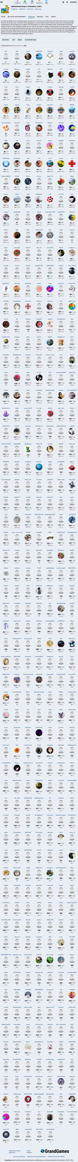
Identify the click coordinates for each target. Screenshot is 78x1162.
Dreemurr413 (72, 710)
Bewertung (31, 17)
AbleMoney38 (28, 798)
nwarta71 (39, 462)
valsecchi (17, 937)
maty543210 (61, 212)
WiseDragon (28, 444)
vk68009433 (17, 656)
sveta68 (28, 497)
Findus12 (39, 301)
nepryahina (50, 745)
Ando (61, 832)
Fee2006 (39, 1059)
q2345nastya (72, 1007)
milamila (50, 763)
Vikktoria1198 (50, 1007)
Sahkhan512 (39, 868)
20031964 (50, 479)
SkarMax (61, 140)
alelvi (72, 319)
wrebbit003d (72, 1042)
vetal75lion (6, 355)
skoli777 (28, 248)
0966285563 (6, 426)
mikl (28, 158)
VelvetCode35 (17, 920)
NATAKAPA (39, 51)
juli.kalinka (39, 532)
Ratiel (28, 176)
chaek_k (39, 920)
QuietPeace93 (61, 532)
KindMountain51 (39, 798)
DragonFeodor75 (28, 763)
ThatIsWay (50, 1042)
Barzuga (61, 87)
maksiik (28, 69)
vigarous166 (50, 674)
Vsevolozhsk (39, 230)
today (50, 283)
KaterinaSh (28, 514)
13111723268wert (72, 390)
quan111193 (17, 621)
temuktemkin (50, 426)
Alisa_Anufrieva (6, 123)
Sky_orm (39, 248)
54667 (72, 868)
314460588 (28, 990)
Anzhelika (17, 815)
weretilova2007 (17, 1042)
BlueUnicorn (72, 639)
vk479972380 (17, 972)
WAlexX (6, 532)
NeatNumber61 (72, 745)
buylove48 (72, 444)
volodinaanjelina (50, 621)
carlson (6, 692)
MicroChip (39, 355)
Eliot (61, 497)
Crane (6, 780)
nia (39, 87)
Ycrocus (39, 176)
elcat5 (72, 656)
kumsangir (17, 248)
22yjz (50, 230)
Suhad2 (50, 462)
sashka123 (50, 497)
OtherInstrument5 (28, 674)
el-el (39, 158)
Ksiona (6, 319)
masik (61, 230)
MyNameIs (50, 586)
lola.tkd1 (17, 426)
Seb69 (72, 1024)
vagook (17, 105)
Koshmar (17, 337)
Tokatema (61, 798)
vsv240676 (6, 621)
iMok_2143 (28, 479)
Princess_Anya (50, 355)
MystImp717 (6, 283)
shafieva (61, 920)
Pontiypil (28, 885)
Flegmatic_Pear (17, 955)
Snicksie (28, 972)
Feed (46, 17)
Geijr (17, 51)
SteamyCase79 (17, 639)
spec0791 (61, 955)
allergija (61, 1042)
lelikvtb (72, 885)
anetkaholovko (50, 1059)
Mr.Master (39, 586)
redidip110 (17, 497)
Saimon (72, 69)
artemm (50, 903)
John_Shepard (72, 265)
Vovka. (17, 194)
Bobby (17, 710)
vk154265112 (6, 903)
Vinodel (39, 105)
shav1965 (61, 780)
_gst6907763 (72, 514)
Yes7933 (61, 194)
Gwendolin (28, 301)
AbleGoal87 (28, 832)
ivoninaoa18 (39, 763)
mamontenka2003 (61, 372)
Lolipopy (28, 319)
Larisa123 (17, 123)
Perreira (6, 194)
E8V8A (39, 639)
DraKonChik (39, 674)
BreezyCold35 (28, 955)
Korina (72, 920)
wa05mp (28, 621)
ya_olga (39, 408)
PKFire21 (50, 1076)
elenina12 (72, 51)
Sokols (72, 621)
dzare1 (6, 937)
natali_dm (61, 283)
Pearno (6, 586)
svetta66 (17, 462)
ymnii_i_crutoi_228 (17, 532)
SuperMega (17, 1024)
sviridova (17, 568)
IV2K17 (72, 337)
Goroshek (17, 283)
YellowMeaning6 (61, 603)
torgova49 (50, 885)
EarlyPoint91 (6, 603)
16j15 (61, 176)
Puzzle (3, 17)
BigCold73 (39, 550)
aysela (72, 497)
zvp (39, 69)
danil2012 (72, 603)
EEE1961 (50, 123)
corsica (6, 69)
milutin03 (50, 51)
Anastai (50, 408)
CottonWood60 (17, 692)
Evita (61, 937)
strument (61, 1007)
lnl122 (6, 639)
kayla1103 (50, 176)
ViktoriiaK (50, 832)
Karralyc (17, 586)
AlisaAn (50, 337)
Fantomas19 (50, 990)
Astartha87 (72, 479)
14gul (61, 51)
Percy (17, 87)
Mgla (17, 230)
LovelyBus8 (17, 603)
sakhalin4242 (50, 265)
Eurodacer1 (50, 868)
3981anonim (39, 123)
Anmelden (73, 2)
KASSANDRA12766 (6, 955)
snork (6, 850)
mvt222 (72, 87)
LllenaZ (17, 372)
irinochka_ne (39, 426)
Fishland (28, 920)
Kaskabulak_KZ (39, 1042)
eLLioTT (39, 372)
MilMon (61, 692)
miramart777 (5, 550)
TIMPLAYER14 (72, 568)
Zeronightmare (61, 319)
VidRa (6, 140)
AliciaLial (72, 212)
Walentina (28, 727)
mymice (61, 656)
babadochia (72, 372)
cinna (72, 1059)
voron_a (72, 850)
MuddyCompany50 (50, 514)
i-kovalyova (28, 462)
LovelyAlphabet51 (72, 532)
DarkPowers (39, 727)
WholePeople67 (17, 780)
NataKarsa (28, 1059)
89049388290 (39, 990)
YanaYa (39, 745)
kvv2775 (39, 337)
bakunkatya (39, 194)
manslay (17, 550)
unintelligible (61, 462)
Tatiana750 (39, 444)
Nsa (61, 639)
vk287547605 (6, 674)
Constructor (72, 283)
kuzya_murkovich (6, 656)
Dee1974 (39, 955)
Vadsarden (39, 603)
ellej (17, 745)
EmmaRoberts (72, 815)
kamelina (72, 586)
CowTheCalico (39, 1024)
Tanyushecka (39, 780)
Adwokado (61, 745)
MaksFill (17, 479)
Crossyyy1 (6, 815)
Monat (20, 40)
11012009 (6, 301)
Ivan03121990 (39, 265)
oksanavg (50, 1024)
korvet (28, 903)
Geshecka (39, 497)
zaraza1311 (50, 105)
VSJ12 (28, 550)
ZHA (61, 990)
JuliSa (50, 710)
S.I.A (61, 69)
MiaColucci (61, 550)
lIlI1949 (61, 248)
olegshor (61, 390)
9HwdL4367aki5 (39, 514)
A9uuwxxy (39, 621)
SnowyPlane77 (39, 815)
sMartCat (50, 69)
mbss (28, 212)
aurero (28, 586)
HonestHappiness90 (61, 868)
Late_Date (17, 798)
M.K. (6, 51)
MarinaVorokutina (39, 692)
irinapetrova (17, 727)
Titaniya (6, 212)
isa (72, 158)
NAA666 (72, 105)
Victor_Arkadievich (61, 1024)
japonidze (28, 426)
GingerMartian (17, 301)
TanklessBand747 (6, 444)
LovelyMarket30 (6, 763)
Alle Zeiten (5, 40)
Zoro (61, 355)
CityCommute (39, 1076)
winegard (27, 937)
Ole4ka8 (28, 532)
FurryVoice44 (28, 745)
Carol (6, 87)
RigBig (17, 408)
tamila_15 (72, 832)
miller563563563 (72, 780)
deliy (50, 937)
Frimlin (6, 710)
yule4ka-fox (72, 248)
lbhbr (50, 532)
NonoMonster (6, 408)
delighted (50, 850)
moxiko (61, 850)
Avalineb (6, 497)
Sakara (28, 87)
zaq (6, 798)
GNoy (28, 337)
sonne (6, 727)
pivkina (6, 972)
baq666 (6, 885)
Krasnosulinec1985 (50, 212)
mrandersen (50, 656)
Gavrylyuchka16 (28, 1076)
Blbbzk (6, 568)
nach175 (39, 140)
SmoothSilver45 (6, 479)
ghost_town (16, 868)
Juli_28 (17, 265)
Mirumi (28, 692)
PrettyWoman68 (6, 920)
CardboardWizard (61, 426)
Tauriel (28, 51)
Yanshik (39, 903)
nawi (28, 194)
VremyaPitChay (17, 1059)
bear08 (50, 780)
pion (72, 123)
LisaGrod (72, 426)
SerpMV (72, 550)
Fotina (50, 727)
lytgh (6, 248)
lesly (28, 123)
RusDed (6, 390)
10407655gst (6, 158)
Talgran (72, 176)
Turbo (28, 390)
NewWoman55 (17, 1007)
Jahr (13, 40)
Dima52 (61, 586)
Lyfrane (61, 885)
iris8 (61, 105)
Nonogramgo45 (61, 674)
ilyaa (72, 194)
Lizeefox (61, 727)
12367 (50, 372)
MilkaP (17, 390)
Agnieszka (6, 1059)
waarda (28, 815)
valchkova (17, 850)
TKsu (6, 514)
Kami (6, 990)
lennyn (6, 372)
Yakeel (61, 710)
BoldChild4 (28, 283)
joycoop (72, 230)
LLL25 (28, 140)
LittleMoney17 (61, 337)
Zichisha (50, 87)
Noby (39, 1007)
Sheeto (72, 408)
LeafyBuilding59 (50, 568)
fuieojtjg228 (17, 885)
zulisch (28, 780)
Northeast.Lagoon (61, 815)
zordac (50, 692)
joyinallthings (17, 832)
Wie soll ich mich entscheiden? (17, 17)
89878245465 (28, 850)
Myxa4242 (28, 603)
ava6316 (17, 903)
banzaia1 (6, 1042)
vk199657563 (61, 621)
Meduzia (17, 69)
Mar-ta (6, 105)
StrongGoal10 (28, 639)
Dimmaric (28, 355)
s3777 (50, 158)
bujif (50, 603)
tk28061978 (50, 920)
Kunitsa (72, 955)
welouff (6, 868)
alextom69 (39, 885)
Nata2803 (39, 319)
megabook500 (72, 692)
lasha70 (50, 319)
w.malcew (61, 972)
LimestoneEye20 (61, 568)
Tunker (61, 514)
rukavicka (61, 123)
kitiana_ (17, 763)
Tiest (61, 301)
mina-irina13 (6, 745)
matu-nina (50, 301)
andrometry (28, 656)
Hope (28, 105)
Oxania (39, 212)
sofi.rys (61, 158)
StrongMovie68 (72, 972)
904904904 (6, 462)
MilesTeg (72, 727)
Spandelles (50, 550)
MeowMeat (17, 158)
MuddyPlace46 (17, 355)
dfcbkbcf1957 (6, 337)
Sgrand (50, 140)
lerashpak (39, 937)
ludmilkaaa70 (61, 1059)
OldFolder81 (17, 990)
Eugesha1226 (39, 972)
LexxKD (28, 868)
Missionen (40, 17)
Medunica (17, 674)
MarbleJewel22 (6, 1024)
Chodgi (61, 903)
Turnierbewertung (30, 40)
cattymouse (50, 815)
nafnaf (39, 283)
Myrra (28, 372)
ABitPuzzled (72, 301)
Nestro (6, 230)
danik (17, 514)
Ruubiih (28, 265)
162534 (17, 176)
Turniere (53, 17)
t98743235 (72, 140)
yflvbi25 (61, 265)
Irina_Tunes (61, 408)
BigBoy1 (72, 462)
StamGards (39, 390)
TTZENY (39, 568)
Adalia (6, 832)
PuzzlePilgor (39, 832)
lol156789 (72, 937)
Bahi (17, 140)
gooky (28, 1024)
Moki (28, 230)
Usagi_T (28, 1042)
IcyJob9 (6, 265)
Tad (50, 798)
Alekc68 (61, 444)
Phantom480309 (5, 176)
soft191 (39, 850)
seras (39, 710)
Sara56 (72, 798)
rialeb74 (72, 763)
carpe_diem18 (28, 408)
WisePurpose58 (50, 390)
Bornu (17, 1076)
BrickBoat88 (17, 212)
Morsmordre (50, 955)
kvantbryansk (61, 763)
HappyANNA (17, 444)
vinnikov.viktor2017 (72, 903)
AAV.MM (72, 990)
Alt (17, 319)
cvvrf (28, 710)
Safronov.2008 (28, 1007)
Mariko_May (61, 479)
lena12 (72, 355)
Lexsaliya (27, 568)
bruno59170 (72, 674)
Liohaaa (6, 1007)
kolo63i (6, 1076)
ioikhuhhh (50, 972)
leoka (50, 639)
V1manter (39, 479)
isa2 (50, 194)
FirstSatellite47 (39, 656)
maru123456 (50, 248)
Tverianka (50, 444)
